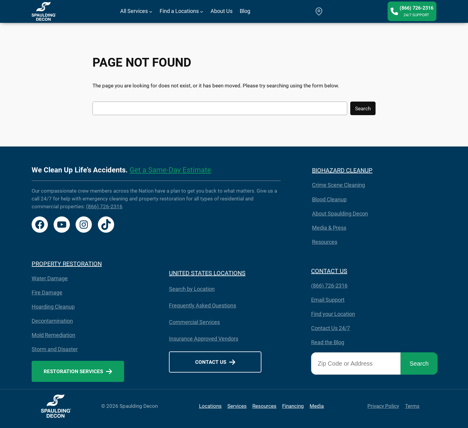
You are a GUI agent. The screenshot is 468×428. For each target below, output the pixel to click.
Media (317, 406)
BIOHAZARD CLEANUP (342, 170)
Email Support (328, 300)
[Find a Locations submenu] (201, 11)
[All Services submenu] (150, 11)
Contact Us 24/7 (330, 328)
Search (363, 108)
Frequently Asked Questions (202, 305)
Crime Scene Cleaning (338, 185)
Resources (324, 242)
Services (237, 406)
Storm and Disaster (55, 349)
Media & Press (329, 228)
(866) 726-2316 (104, 206)
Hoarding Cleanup (53, 307)
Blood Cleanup (329, 199)
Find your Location (333, 314)
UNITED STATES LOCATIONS (207, 273)
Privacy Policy (383, 406)
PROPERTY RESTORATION (67, 263)
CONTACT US (329, 271)
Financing (293, 406)
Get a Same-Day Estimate (170, 170)
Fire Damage (47, 292)
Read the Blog (327, 342)
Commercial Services (194, 322)
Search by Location (192, 289)
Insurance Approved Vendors (203, 338)
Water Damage (50, 278)
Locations (210, 406)
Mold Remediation (53, 335)
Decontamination (52, 321)
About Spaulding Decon (340, 213)
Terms (412, 406)
